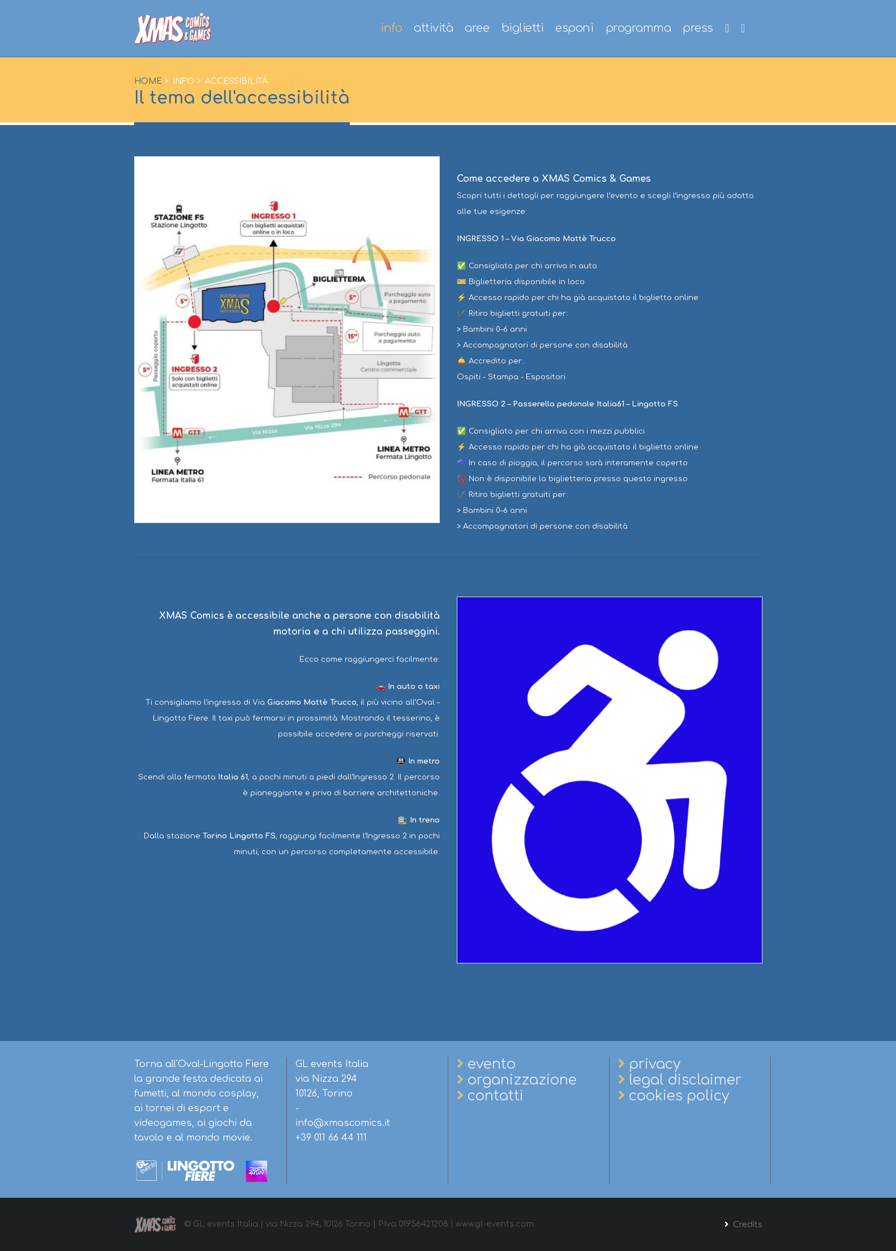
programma (638, 28)
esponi (574, 28)
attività (433, 28)
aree (477, 28)
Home (148, 80)
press (698, 28)
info (391, 28)
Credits (746, 1224)
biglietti (522, 28)
